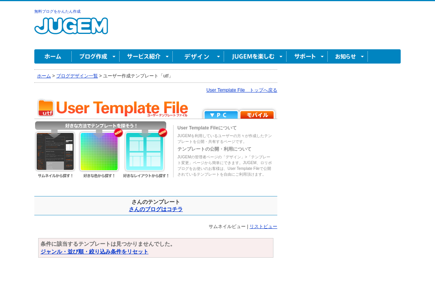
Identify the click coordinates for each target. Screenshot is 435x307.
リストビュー (263, 226)
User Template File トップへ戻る (241, 90)
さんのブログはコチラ (156, 209)
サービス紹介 (146, 56)
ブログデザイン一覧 (77, 76)
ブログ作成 (96, 56)
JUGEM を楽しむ (255, 56)
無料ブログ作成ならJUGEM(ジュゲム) (71, 30)
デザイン (198, 56)
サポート (307, 56)
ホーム (53, 56)
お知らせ (348, 56)
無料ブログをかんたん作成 (57, 11)
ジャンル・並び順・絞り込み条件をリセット (94, 251)
